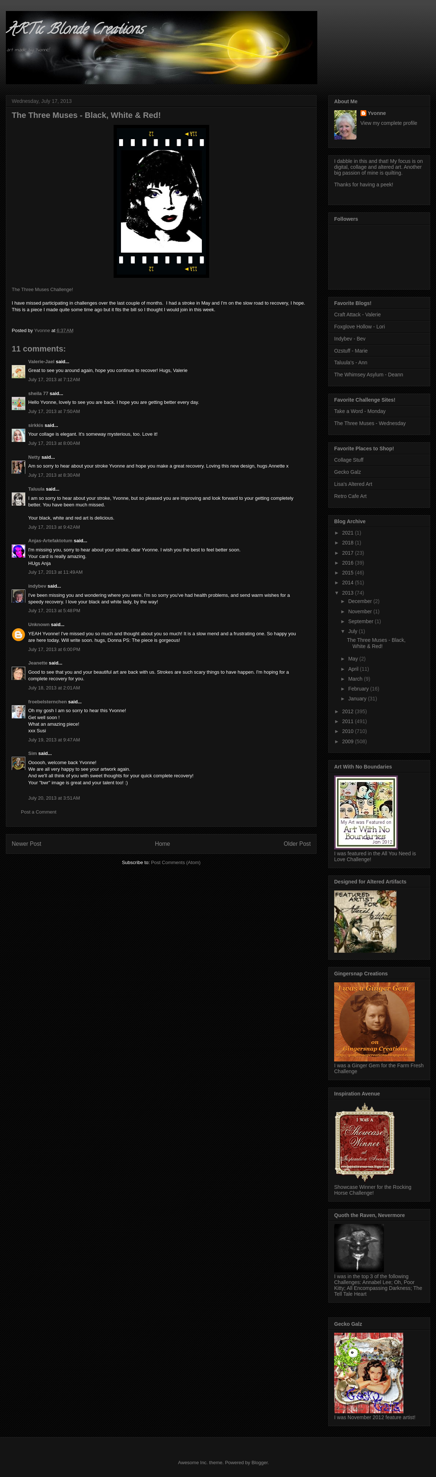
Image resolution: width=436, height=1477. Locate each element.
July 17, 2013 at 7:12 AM (54, 379)
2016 (348, 563)
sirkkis (35, 425)
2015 (348, 573)
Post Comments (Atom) (175, 862)
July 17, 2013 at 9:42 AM (54, 527)
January (358, 699)
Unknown (39, 624)
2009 (348, 741)
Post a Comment (38, 812)
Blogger (259, 1462)
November (360, 611)
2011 (348, 721)
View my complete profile (389, 123)
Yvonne (377, 113)
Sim (32, 753)
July (353, 631)
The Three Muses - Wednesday (370, 423)
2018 (348, 543)
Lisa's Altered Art (353, 484)
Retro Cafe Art (350, 496)
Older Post (297, 844)
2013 (348, 593)
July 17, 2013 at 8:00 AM (54, 443)
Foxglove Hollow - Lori (359, 327)
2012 (348, 711)
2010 (348, 731)
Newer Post (26, 844)
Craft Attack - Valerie (357, 314)
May (353, 659)
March (356, 679)
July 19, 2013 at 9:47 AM (54, 740)
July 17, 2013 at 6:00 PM (54, 649)
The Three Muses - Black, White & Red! (376, 643)
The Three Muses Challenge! (42, 289)
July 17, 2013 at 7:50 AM (54, 411)
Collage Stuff (348, 460)
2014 (348, 582)
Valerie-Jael (41, 361)
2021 (348, 533)
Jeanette (38, 663)
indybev (37, 586)
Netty (34, 457)
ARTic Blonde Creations (74, 30)
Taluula (36, 489)
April (354, 669)
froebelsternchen (47, 701)
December (360, 601)
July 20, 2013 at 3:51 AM (54, 798)
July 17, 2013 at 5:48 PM (54, 610)
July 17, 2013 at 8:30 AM (54, 475)
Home (162, 844)
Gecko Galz (347, 472)
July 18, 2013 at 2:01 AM (54, 688)
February (359, 689)
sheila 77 (38, 393)
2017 (348, 553)
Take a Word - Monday (360, 411)
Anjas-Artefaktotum (50, 540)
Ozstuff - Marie (351, 351)
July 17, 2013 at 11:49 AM (55, 572)
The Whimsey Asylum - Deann (368, 374)
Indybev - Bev (350, 339)
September (361, 621)
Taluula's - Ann (350, 362)
